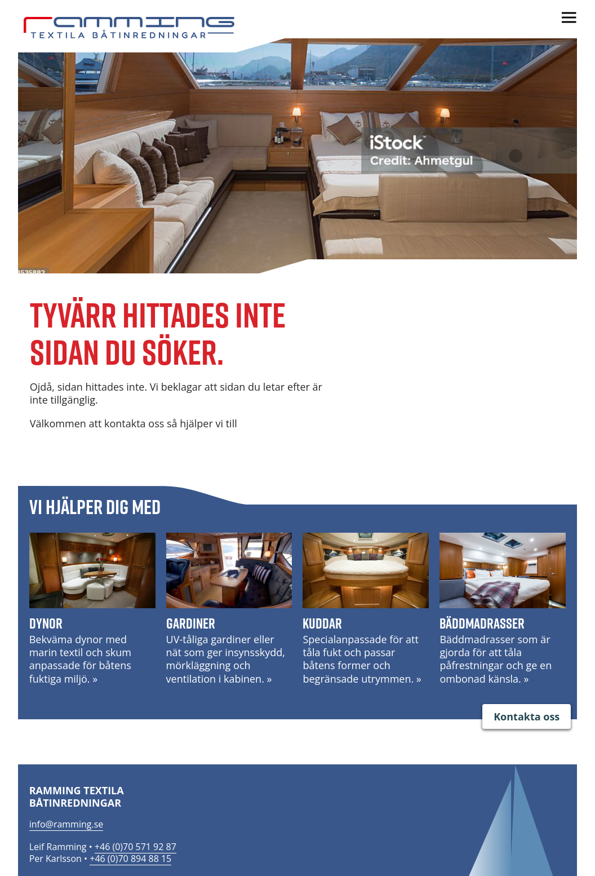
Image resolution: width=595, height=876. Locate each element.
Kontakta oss (527, 716)
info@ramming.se (66, 824)
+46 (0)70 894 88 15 (130, 858)
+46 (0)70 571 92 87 (135, 846)
